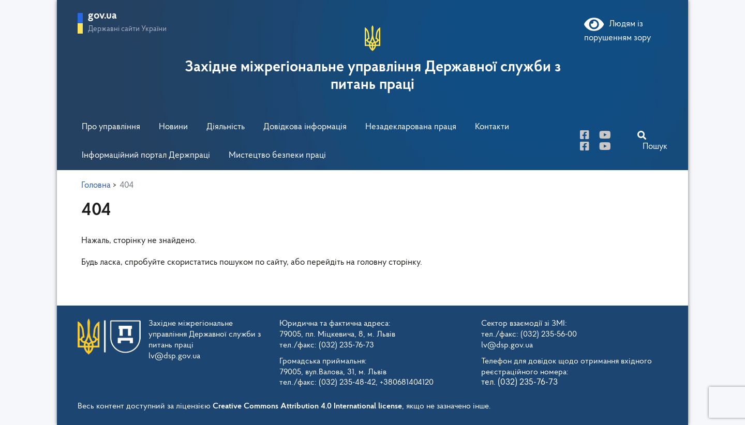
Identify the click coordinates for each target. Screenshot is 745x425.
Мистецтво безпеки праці (277, 155)
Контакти (492, 127)
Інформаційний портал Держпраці (146, 155)
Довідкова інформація (305, 127)
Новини (173, 127)
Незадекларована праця (410, 127)
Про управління (111, 127)
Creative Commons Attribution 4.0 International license (307, 406)
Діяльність (225, 127)
